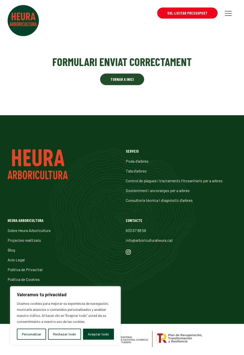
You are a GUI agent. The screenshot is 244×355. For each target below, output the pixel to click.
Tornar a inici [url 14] (122, 79)
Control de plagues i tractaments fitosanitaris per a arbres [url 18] (174, 180)
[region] (65, 315)
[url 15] (38, 177)
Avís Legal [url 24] (16, 259)
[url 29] (128, 253)
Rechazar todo (64, 334)
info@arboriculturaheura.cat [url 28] (149, 240)
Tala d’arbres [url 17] (136, 170)
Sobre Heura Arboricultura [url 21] (29, 230)
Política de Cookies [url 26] (24, 279)
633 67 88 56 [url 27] (136, 230)
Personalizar (31, 334)
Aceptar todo (98, 334)
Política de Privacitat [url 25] (25, 269)
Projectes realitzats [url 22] (24, 240)
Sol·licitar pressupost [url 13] (187, 13)
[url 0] (23, 21)
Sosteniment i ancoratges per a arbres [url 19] (158, 190)
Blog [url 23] (11, 250)
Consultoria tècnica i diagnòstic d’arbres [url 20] (159, 200)
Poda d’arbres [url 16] (137, 161)
